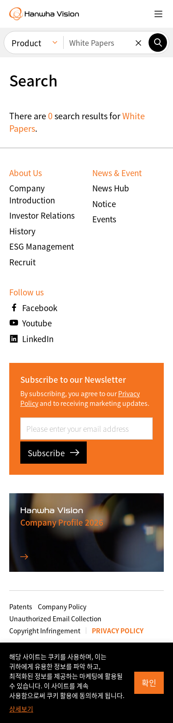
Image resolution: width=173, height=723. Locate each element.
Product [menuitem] (26, 43)
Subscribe (53, 453)
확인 (149, 682)
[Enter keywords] (106, 42)
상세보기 (21, 708)
